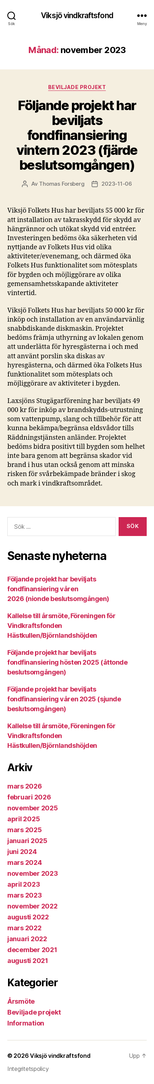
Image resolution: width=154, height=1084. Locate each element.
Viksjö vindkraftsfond (77, 15)
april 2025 (23, 819)
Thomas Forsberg (61, 183)
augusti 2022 (28, 917)
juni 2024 (22, 851)
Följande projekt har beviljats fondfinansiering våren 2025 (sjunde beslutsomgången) (64, 699)
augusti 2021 (27, 960)
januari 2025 (27, 841)
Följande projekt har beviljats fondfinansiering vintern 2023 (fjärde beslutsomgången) (76, 135)
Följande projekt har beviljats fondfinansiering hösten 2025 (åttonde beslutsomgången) (67, 662)
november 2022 (32, 906)
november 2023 (32, 873)
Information (25, 1023)
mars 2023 (24, 895)
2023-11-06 (116, 183)
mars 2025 (24, 830)
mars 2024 (24, 862)
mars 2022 (24, 928)
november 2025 (32, 808)
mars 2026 (24, 786)
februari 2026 (29, 797)
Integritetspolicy (28, 1068)
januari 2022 (27, 939)
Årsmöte (21, 1001)
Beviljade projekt (77, 87)
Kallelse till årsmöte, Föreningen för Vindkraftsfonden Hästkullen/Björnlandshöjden (61, 625)
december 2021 (32, 950)
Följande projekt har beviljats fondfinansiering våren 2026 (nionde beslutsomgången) (58, 589)
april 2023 (23, 884)
